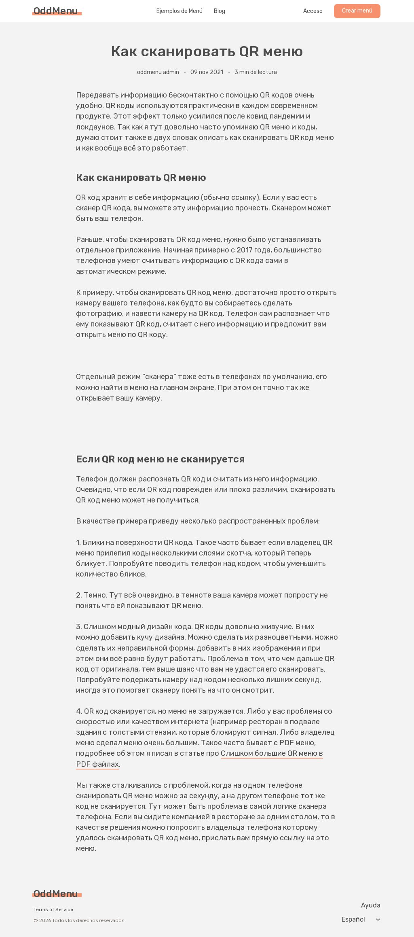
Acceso (313, 11)
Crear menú (357, 10)
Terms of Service (53, 909)
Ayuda (370, 905)
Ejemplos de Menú (179, 11)
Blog (219, 11)
